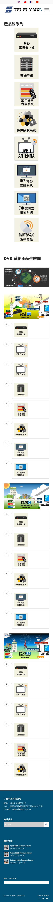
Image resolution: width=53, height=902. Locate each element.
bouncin (46, 895)
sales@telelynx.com (21, 809)
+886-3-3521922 (18, 803)
